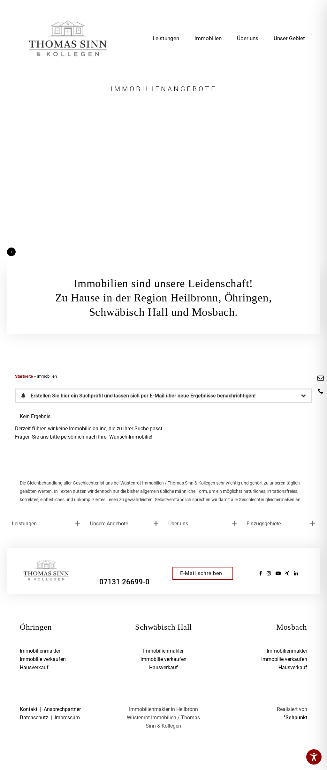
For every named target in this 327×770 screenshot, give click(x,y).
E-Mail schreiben (201, 573)
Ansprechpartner (62, 709)
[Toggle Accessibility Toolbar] (314, 757)
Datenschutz (34, 717)
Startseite (24, 376)
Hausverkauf (34, 667)
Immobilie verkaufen (43, 659)
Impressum (67, 717)
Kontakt (28, 709)
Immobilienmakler (40, 651)
